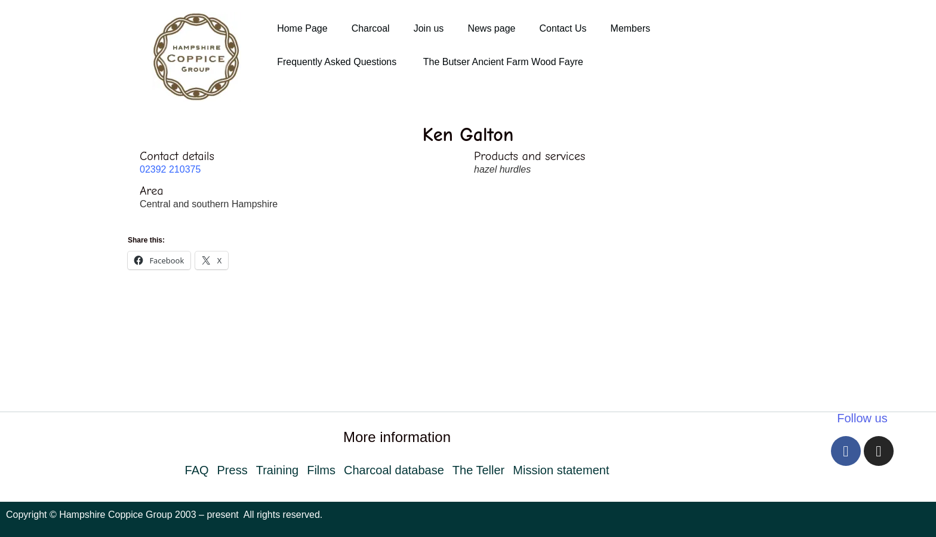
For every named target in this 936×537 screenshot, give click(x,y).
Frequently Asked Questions (338, 62)
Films (321, 470)
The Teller (478, 470)
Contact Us (562, 28)
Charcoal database (394, 470)
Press (232, 470)
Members (631, 28)
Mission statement (561, 470)
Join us (429, 28)
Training (277, 470)
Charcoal (371, 28)
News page (491, 28)
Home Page (302, 28)
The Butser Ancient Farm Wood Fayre (503, 62)
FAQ (197, 470)
